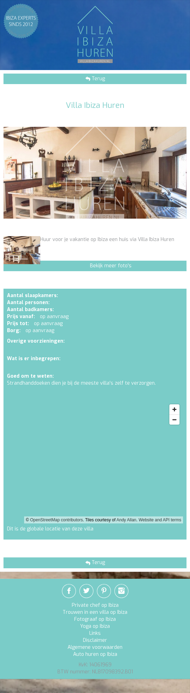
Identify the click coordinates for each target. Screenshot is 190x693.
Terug (97, 78)
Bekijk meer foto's (111, 265)
